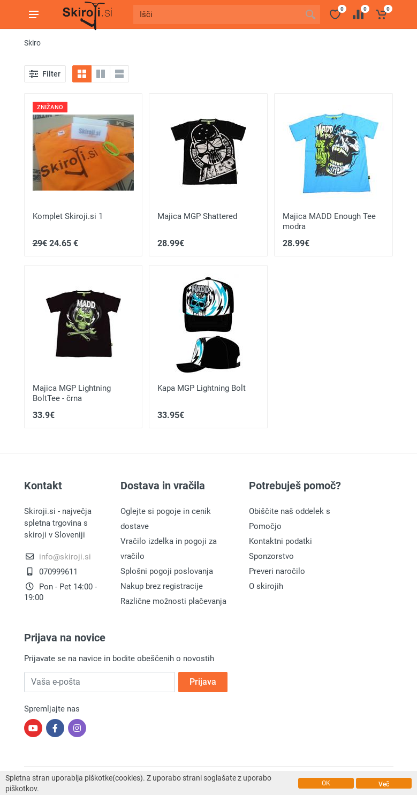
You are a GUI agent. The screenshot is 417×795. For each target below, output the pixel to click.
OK (326, 783)
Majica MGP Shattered (197, 216)
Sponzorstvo (271, 556)
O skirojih (266, 586)
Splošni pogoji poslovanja (166, 571)
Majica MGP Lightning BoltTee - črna (72, 393)
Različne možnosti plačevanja (173, 601)
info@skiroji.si (65, 557)
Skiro (32, 43)
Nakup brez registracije (161, 586)
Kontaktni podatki (280, 541)
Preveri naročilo (277, 571)
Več (383, 784)
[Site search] (217, 14)
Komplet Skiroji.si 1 (68, 216)
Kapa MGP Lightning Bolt (201, 388)
